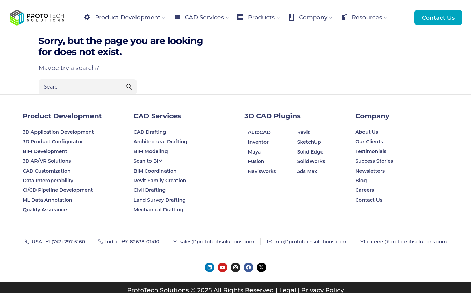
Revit (303, 132)
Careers (364, 190)
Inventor (258, 142)
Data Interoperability (48, 180)
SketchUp (309, 142)
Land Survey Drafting (159, 200)
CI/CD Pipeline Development (58, 190)
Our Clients (369, 141)
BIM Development (45, 151)
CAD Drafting (149, 132)
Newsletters (370, 171)
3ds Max (307, 171)
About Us (366, 132)
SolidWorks (311, 161)
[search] (129, 86)
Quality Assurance (45, 210)
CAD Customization (46, 171)
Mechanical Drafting (158, 210)
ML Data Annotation (48, 200)
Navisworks (262, 171)
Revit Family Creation (159, 180)
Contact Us (438, 17)
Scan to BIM (148, 161)
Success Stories (374, 161)
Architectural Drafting (160, 141)
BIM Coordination (154, 171)
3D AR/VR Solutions (47, 161)
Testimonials (370, 151)
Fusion (256, 161)
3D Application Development (58, 132)
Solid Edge (310, 152)
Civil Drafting (149, 190)
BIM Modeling (151, 151)
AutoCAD (259, 132)
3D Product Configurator (53, 141)
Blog (361, 180)
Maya (254, 152)
